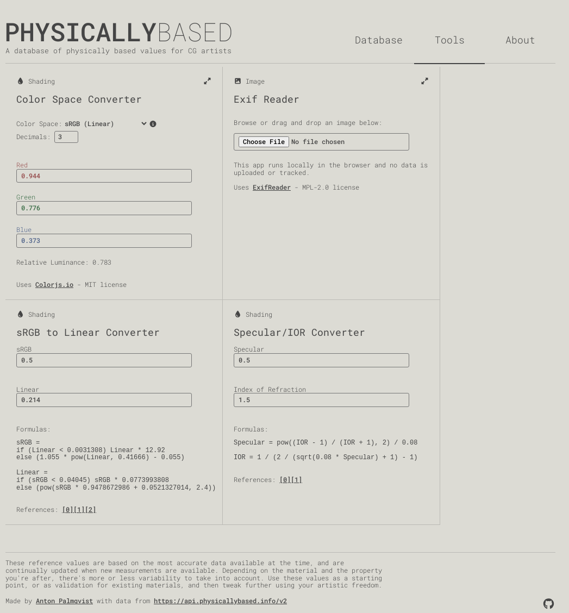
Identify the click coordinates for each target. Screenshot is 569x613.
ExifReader (272, 187)
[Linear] (104, 400)
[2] (90, 509)
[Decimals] (66, 137)
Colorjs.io (54, 284)
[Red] (104, 176)
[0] (67, 509)
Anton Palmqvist (64, 600)
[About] (520, 40)
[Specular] (321, 360)
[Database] (378, 40)
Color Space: (82, 123)
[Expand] (207, 81)
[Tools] (449, 40)
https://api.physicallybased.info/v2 (220, 600)
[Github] (548, 603)
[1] (79, 509)
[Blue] (104, 241)
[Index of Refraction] (321, 400)
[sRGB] (104, 360)
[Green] (104, 208)
